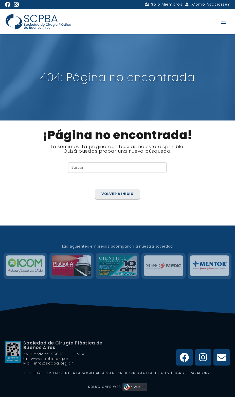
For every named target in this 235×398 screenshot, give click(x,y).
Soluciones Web (117, 387)
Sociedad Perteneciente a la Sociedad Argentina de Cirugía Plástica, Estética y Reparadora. (117, 373)
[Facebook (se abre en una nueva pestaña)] (8, 4)
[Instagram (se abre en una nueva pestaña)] (16, 4)
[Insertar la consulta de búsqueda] (117, 167)
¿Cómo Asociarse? (207, 4)
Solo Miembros (164, 4)
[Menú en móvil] (223, 21)
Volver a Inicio (117, 195)
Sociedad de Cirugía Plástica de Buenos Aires (64, 345)
